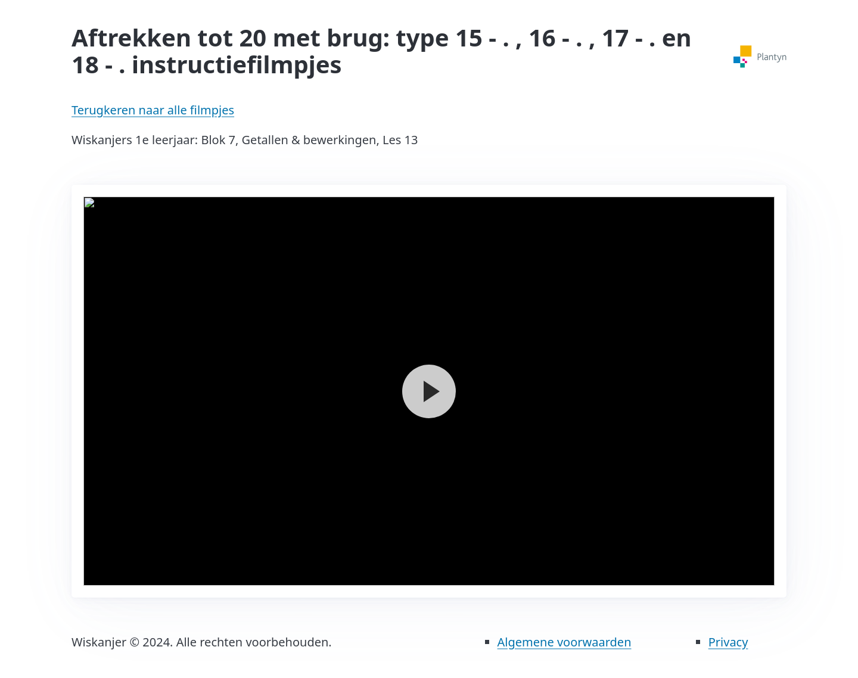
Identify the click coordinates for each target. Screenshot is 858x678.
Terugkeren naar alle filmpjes (153, 110)
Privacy (728, 642)
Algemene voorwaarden (565, 642)
